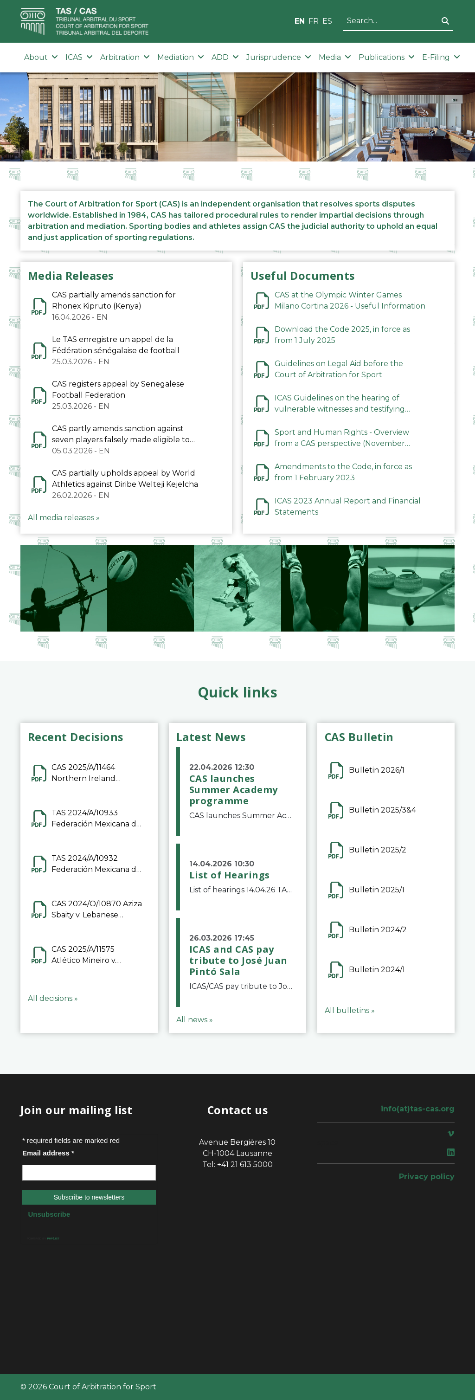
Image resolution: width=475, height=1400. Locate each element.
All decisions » (53, 998)
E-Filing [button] (441, 57)
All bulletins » (350, 1010)
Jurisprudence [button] (278, 57)
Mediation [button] (180, 57)
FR (313, 21)
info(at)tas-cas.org (418, 1108)
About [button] (41, 57)
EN (300, 21)
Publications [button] (387, 57)
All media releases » (64, 517)
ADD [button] (225, 57)
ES (327, 21)
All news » (194, 1019)
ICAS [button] (79, 57)
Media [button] (335, 57)
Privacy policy (427, 1176)
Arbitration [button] (125, 57)
